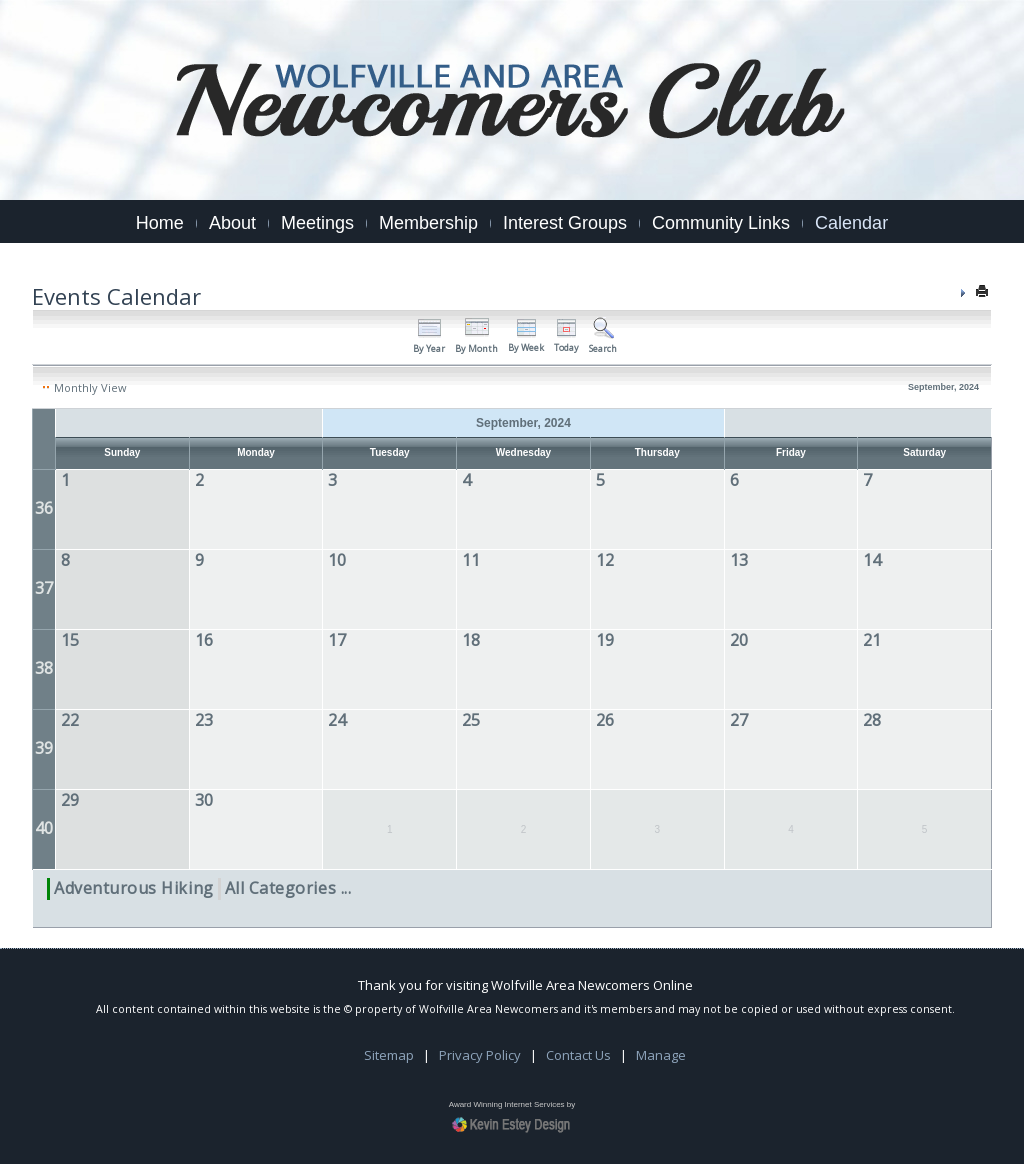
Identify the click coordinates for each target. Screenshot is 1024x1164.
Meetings (317, 223)
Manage (661, 1065)
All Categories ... (288, 888)
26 (605, 720)
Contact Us (578, 1065)
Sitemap (389, 1065)
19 (605, 640)
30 (204, 800)
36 (44, 508)
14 (872, 560)
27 (739, 720)
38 (44, 668)
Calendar (851, 223)
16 (204, 640)
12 (605, 560)
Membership (428, 223)
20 (739, 640)
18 (471, 640)
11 (471, 560)
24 (337, 720)
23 (204, 720)
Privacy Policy (480, 1065)
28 (872, 720)
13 (739, 560)
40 (44, 828)
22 (70, 720)
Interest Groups (565, 223)
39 (44, 748)
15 (70, 640)
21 (872, 640)
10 (337, 560)
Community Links (721, 223)
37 (44, 588)
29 (70, 800)
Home (160, 223)
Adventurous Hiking (134, 888)
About (232, 223)
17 (337, 640)
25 (471, 720)
